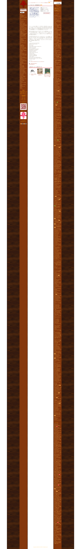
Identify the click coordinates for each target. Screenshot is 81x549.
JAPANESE (21, 44)
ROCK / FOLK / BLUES (23, 28)
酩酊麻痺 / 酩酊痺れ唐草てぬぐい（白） (57, 182)
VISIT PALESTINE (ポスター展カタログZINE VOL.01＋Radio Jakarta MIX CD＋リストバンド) (57, 312)
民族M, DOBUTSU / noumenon (57, 328)
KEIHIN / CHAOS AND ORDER (57, 106)
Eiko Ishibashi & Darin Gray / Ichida (57, 202)
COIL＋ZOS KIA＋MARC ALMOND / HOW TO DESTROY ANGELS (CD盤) (57, 21)
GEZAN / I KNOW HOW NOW (57, 98)
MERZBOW (22, 62)
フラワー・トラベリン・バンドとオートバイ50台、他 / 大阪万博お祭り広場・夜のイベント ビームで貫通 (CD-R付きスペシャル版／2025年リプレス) (57, 263)
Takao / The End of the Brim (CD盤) (57, 190)
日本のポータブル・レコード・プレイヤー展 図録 (57, 330)
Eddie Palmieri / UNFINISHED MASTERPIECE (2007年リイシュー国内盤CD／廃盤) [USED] (57, 528)
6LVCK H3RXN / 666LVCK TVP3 (56, 251)
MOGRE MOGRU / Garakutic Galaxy (57, 409)
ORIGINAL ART (22, 86)
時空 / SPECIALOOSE (23, 78)
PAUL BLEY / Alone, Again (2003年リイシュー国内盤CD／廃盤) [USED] (57, 471)
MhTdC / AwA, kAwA (57, 134)
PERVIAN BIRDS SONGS (56, 397)
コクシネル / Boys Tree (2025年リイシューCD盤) (57, 334)
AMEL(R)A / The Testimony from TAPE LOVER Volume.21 (57, 355)
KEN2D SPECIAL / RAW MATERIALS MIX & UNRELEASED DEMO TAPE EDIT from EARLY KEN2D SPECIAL (57, 297)
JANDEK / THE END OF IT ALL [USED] (57, 447)
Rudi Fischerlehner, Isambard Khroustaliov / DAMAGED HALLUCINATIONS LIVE (57, 248)
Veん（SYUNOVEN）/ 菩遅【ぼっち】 (57, 363)
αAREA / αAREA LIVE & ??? (57, 294)
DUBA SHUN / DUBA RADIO (57, 65)
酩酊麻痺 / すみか (57, 178)
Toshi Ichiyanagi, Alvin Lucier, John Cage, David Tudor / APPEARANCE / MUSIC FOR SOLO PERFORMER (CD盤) (57, 68)
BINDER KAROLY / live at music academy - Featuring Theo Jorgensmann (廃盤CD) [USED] (57, 432)
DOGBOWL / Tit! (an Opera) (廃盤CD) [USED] (57, 445)
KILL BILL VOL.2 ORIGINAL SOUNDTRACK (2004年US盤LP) (57, 127)
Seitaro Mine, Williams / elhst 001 (57, 95)
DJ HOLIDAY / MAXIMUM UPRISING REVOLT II (57, 75)
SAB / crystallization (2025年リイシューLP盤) (57, 228)
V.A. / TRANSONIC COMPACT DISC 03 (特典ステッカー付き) (57, 198)
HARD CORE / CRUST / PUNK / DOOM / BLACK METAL (23, 55)
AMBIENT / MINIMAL (23, 50)
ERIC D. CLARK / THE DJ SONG (57, 116)
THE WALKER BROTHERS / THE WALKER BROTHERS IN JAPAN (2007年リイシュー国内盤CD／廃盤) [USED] (57, 497)
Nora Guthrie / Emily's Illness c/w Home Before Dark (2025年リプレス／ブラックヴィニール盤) (57, 154)
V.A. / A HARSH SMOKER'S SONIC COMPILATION (56, 321)
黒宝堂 (21, 85)
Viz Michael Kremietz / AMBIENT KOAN (57, 184)
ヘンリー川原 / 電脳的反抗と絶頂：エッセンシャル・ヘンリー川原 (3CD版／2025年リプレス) (57, 176)
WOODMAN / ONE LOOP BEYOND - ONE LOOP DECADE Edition (57, 414)
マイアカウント (50, 1)
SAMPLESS (22, 79)
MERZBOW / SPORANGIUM (56, 33)
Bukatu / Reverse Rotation (57, 357)
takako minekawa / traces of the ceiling (57, 163)
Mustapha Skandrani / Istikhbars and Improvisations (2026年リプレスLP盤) (57, 51)
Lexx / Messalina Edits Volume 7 (57, 118)
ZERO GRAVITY (22, 69)
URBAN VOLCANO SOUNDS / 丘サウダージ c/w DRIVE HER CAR (57, 93)
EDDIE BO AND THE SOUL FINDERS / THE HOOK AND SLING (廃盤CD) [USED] (57, 439)
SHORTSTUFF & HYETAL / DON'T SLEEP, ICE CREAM (57, 120)
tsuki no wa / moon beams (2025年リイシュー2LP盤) (57, 340)
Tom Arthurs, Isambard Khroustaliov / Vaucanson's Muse (57, 245)
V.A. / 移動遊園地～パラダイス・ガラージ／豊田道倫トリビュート (57, 57)
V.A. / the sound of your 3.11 (57, 324)
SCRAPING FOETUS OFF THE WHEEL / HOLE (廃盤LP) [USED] (57, 474)
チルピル (50, 33)
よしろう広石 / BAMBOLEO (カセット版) (57, 387)
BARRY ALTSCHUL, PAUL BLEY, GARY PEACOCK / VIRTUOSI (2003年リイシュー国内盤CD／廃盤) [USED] (57, 505)
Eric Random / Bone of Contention (57, 77)
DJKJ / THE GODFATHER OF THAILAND (56, 192)
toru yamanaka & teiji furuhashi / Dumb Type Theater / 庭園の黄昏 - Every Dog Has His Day (57, 370)
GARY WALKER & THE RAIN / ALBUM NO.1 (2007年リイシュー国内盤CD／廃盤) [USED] (57, 501)
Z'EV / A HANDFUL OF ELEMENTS (57, 28)
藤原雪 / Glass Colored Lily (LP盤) (57, 283)
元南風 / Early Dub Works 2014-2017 (57, 63)
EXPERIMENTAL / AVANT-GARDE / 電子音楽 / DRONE (23, 60)
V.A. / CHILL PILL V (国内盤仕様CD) (44, 2)
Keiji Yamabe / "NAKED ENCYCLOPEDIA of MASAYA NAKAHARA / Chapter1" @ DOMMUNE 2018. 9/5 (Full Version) (57, 376)
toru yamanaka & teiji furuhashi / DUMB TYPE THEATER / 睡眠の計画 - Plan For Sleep (57, 366)
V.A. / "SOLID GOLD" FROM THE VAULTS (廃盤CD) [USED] (57, 535)
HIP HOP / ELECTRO (23, 47)
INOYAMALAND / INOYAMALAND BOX (57, 136)
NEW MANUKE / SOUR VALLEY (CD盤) (57, 133)
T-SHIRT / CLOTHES (23, 82)
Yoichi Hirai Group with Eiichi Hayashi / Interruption (57, 80)
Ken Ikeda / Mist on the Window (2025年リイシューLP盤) (57, 308)
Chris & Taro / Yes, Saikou (56, 110)
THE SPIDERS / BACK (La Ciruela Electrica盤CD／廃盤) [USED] (57, 468)
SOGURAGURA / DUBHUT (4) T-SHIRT (57, 87)
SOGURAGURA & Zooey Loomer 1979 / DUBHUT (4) (57, 84)
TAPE (21, 87)
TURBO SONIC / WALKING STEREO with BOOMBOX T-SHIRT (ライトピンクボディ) (57, 380)
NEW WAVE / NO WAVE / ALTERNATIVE (23, 26)
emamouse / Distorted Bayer (57, 361)
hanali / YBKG (56, 314)
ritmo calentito (41, 61)
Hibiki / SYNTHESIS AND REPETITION (57, 326)
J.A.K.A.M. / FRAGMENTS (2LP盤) (57, 344)
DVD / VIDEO (22, 80)
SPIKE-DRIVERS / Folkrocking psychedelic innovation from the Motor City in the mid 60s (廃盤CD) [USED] (57, 464)
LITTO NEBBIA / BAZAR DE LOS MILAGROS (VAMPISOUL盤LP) (57, 286)
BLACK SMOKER (22, 71)
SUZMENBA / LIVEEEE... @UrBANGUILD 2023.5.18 (57, 419)
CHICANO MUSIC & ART (23, 43)
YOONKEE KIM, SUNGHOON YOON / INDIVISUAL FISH (57, 305)
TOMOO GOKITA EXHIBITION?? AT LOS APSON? (57, 395)
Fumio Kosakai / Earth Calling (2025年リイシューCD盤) (57, 277)
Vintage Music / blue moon (23, 37)
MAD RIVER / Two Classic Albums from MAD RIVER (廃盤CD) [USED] (57, 487)
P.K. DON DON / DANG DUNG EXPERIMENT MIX (57, 145)
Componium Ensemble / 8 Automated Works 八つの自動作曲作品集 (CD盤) (57, 165)
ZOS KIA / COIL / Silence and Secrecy (57, 18)
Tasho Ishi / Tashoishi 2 (58, 46)
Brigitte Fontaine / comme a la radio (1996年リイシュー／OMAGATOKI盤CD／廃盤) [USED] (57, 477)
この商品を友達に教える (33, 63)
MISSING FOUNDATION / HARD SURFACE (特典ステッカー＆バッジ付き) (57, 25)
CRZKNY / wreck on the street (57, 315)
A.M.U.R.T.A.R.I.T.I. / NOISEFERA (57, 159)
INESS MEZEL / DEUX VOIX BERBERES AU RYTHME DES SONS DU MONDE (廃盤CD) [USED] (57, 435)
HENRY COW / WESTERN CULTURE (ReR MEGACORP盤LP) (57, 215)
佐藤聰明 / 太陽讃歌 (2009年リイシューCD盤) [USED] (57, 524)
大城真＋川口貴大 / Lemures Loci (57, 201)
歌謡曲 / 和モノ (22, 45)
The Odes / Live (57, 243)
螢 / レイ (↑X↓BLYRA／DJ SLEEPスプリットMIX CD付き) (57, 48)
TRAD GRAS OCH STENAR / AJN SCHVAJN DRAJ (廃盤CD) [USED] (57, 460)
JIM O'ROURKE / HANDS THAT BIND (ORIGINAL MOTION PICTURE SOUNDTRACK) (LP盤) (57, 348)
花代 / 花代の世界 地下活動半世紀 (57, 289)
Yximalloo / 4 (56, 345)
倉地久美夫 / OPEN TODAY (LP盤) (57, 342)
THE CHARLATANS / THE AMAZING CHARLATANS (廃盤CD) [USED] (57, 457)
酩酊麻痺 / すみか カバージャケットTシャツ (57, 180)
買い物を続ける (32, 64)
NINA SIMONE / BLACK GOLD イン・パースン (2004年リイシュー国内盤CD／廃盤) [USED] (57, 510)
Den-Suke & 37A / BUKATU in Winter (56, 359)
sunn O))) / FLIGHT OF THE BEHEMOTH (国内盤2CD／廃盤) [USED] (57, 493)
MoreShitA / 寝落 (57, 78)
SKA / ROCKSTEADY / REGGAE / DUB (23, 49)
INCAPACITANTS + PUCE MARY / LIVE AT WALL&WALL (57, 274)
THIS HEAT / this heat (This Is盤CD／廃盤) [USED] (57, 490)
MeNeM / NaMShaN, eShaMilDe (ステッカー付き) (57, 195)
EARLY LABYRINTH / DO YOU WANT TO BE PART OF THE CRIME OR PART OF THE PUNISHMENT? (57, 406)
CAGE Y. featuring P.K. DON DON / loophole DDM (57, 353)
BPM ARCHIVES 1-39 (58, 238)
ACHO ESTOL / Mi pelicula (57, 417)
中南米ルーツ (22, 32)
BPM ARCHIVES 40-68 (58, 239)
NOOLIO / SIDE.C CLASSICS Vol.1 (57, 220)
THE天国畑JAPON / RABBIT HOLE (57, 82)
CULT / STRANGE (22, 72)
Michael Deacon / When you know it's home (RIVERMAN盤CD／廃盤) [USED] (57, 451)
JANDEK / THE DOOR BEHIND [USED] (57, 449)
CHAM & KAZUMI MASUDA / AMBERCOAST (57, 291)
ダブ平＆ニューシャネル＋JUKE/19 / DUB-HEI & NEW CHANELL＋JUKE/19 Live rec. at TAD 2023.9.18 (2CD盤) (57, 150)
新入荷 (21, 14)
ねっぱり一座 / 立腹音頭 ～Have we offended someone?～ (57, 271)
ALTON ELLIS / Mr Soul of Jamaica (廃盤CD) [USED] (57, 532)
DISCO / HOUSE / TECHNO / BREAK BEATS (23, 24)
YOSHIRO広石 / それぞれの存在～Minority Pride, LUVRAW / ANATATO (57, 389)
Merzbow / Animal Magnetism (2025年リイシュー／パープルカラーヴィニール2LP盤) (57, 41)
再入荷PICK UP (22, 15)
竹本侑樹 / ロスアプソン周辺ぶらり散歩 (57, 385)
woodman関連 (22, 66)
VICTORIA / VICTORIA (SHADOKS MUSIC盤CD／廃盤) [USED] (57, 542)
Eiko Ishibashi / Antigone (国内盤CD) (57, 139)
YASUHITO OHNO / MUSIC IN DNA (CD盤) (57, 54)
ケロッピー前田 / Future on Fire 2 (57, 399)
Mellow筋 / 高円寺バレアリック (23, 19)
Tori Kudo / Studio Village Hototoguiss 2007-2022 (57, 336)
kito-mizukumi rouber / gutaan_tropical (57, 237)
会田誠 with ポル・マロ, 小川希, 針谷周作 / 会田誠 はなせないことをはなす (57, 222)
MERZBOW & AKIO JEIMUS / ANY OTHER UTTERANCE (57, 35)
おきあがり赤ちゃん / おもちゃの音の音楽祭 (57, 333)
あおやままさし (22, 53)
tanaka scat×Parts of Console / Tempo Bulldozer (57, 161)
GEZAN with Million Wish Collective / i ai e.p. (57, 131)
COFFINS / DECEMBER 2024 (57, 303)
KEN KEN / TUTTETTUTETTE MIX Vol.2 (57, 16)
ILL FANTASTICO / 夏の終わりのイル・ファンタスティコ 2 (57, 72)
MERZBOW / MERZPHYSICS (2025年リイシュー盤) (57, 38)
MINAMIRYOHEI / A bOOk (57, 317)
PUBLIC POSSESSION (34, 61)
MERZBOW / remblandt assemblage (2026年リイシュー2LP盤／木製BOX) (57, 44)
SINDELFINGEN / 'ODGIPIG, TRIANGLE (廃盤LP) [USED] (57, 428)
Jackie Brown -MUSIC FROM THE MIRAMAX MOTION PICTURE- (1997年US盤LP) (57, 123)
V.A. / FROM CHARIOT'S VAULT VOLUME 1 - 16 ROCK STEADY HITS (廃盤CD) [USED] (57, 538)
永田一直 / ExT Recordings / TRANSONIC (23, 68)
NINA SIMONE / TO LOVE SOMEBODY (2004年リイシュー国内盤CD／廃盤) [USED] (57, 513)
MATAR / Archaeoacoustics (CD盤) (57, 185)
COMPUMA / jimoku (57, 96)
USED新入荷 (22, 16)
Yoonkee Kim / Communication (56, 372)
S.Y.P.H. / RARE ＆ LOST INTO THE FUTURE (57, 114)
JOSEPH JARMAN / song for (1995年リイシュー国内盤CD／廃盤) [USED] (57, 517)
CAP (21, 83)
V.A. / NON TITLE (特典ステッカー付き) (57, 147)
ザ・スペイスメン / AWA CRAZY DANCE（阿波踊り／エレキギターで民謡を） (57, 101)
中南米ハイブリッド (23, 31)
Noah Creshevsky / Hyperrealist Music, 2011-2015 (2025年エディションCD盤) (57, 168)
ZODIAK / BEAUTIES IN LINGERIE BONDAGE (57, 253)
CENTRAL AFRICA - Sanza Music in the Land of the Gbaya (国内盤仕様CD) (57, 226)
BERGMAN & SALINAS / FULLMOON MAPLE (57, 213)
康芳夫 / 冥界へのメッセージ (57, 338)
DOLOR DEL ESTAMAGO (22, 74)
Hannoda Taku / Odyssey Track (57, 411)
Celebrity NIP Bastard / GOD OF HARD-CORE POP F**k (57, 142)
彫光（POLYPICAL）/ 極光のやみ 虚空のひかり (57, 218)
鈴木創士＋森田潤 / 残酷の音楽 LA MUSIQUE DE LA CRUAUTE (57, 210)
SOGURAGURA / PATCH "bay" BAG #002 (57, 88)
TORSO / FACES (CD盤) (58, 129)
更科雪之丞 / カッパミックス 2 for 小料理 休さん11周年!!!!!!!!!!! (57, 392)
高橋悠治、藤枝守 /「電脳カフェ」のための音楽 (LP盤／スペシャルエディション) (57, 172)
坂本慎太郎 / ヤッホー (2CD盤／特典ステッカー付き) (57, 104)
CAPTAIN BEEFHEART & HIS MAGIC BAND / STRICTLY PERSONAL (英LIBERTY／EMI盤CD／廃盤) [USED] (57, 521)
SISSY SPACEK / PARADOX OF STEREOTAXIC (56, 234)
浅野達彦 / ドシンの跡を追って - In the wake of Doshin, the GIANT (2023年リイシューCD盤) (57, 402)
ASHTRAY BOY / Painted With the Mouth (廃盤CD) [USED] (57, 442)
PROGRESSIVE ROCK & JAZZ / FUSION (23, 30)
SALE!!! (21, 88)
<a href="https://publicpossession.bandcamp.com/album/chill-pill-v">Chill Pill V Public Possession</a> (40, 22)
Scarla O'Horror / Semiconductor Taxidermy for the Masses (57, 241)
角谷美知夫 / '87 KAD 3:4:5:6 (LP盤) (57, 90)
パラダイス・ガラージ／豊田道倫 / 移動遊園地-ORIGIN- (57, 60)
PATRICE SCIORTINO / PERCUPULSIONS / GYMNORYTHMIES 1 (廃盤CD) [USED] (57, 481)
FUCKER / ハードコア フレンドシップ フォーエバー (57, 269)
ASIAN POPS (22, 46)
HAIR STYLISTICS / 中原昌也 (23, 64)
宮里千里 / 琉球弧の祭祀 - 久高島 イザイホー (57, 205)
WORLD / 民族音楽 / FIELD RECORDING (23, 35)
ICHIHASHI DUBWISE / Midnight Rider (57, 230)
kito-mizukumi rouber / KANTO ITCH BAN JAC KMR (57, 301)
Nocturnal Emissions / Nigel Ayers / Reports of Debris (57, 188)
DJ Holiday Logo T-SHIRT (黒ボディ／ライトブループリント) (57, 258)
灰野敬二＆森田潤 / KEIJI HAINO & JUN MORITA (57, 207)
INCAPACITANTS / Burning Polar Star (57, 232)
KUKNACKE (22, 65)
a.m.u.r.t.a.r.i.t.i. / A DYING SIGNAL (57, 157)
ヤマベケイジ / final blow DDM (57, 383)
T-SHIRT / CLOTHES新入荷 (23, 18)
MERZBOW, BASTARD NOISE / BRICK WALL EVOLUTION (57, 30)
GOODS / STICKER (23, 84)
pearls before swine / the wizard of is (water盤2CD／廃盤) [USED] (57, 484)
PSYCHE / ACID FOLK (23, 27)
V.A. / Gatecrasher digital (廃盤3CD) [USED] (57, 454)
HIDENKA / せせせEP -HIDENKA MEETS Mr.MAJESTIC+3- (57, 280)
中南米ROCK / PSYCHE (23, 33)
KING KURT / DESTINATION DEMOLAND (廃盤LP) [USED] (57, 425)
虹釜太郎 (21, 77)
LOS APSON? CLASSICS (22, 21)
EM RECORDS (22, 70)
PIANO (21, 52)
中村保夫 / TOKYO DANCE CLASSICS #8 (57, 108)
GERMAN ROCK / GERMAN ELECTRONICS (23, 57)
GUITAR (21, 51)
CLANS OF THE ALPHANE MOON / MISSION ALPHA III (57, 255)
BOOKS (21, 81)
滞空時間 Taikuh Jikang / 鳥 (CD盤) (57, 138)
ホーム (29, 2)
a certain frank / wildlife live (57, 112)
